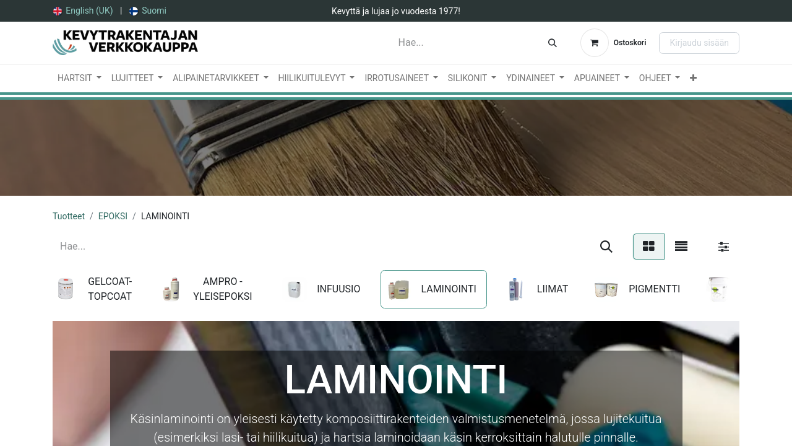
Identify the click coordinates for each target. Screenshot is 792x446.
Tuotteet (69, 216)
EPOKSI (112, 216)
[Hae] (552, 43)
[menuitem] (83, 10)
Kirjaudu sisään (699, 43)
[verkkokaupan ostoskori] (613, 42)
